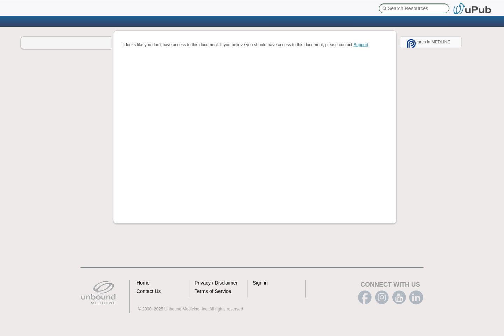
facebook (365, 297)
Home (142, 283)
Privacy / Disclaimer (216, 283)
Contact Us (148, 291)
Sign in (260, 283)
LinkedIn (416, 297)
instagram (382, 297)
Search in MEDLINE (431, 42)
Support (361, 44)
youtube (399, 297)
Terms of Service (213, 291)
